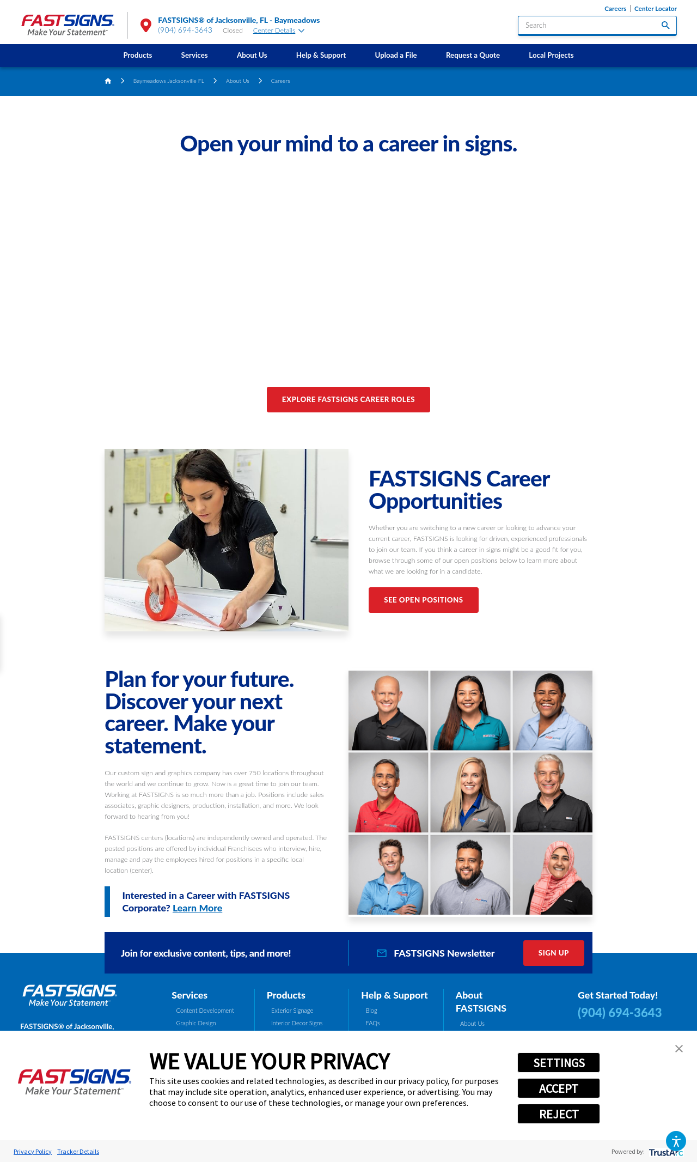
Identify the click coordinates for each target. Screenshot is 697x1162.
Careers (615, 8)
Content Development (205, 1010)
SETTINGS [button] (559, 1062)
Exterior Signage (292, 1010)
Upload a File (396, 55)
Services (194, 55)
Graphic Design (196, 1022)
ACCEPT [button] (558, 1088)
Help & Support (321, 55)
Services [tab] (189, 995)
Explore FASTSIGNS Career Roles (348, 399)
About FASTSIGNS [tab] (481, 1001)
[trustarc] (665, 1151)
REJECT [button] (559, 1114)
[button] (676, 1141)
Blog (371, 1010)
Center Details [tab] (278, 30)
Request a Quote (473, 55)
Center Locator (655, 8)
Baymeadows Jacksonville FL (168, 80)
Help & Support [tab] (394, 995)
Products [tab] (286, 995)
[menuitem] (138, 55)
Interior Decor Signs (297, 1022)
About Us (252, 55)
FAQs (373, 1022)
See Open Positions (423, 599)
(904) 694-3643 (185, 29)
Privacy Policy (33, 1151)
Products (137, 55)
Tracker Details (78, 1151)
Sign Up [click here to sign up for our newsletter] (554, 952)
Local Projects (551, 55)
